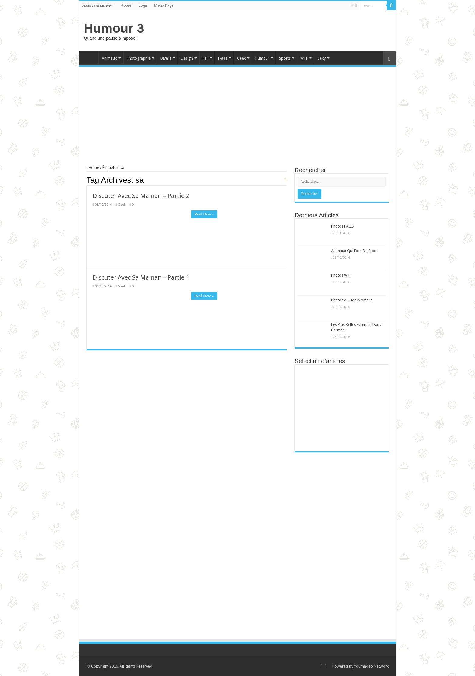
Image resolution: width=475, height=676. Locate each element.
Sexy (321, 58)
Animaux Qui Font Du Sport (354, 250)
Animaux (109, 58)
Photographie (139, 58)
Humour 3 (114, 28)
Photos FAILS (342, 226)
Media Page (163, 5)
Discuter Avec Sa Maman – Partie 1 (141, 277)
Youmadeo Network (371, 666)
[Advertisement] (281, 30)
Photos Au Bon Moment (351, 300)
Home (90, 57)
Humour (262, 58)
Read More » (204, 214)
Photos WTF (341, 275)
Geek (241, 58)
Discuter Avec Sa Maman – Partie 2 (141, 195)
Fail (205, 58)
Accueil (127, 5)
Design (187, 58)
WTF (304, 58)
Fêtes (222, 58)
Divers (165, 58)
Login (143, 5)
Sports (285, 58)
